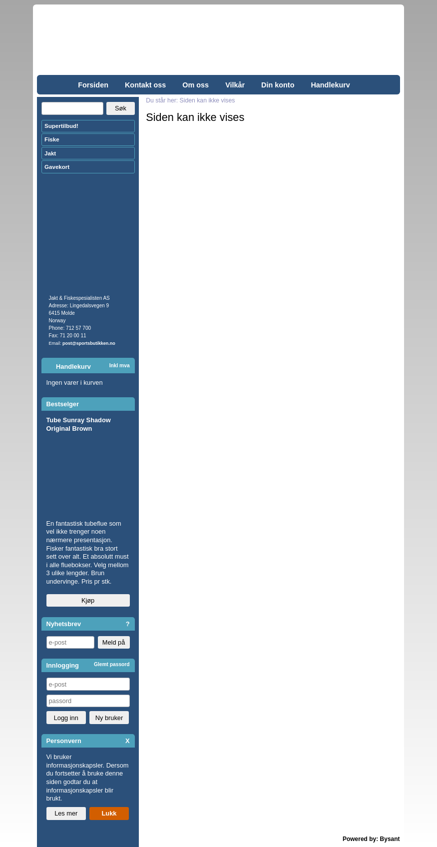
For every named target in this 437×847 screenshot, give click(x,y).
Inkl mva (119, 365)
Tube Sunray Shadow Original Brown (78, 424)
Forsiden (93, 85)
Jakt (50, 153)
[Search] (72, 108)
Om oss (195, 85)
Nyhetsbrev (63, 624)
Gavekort (56, 167)
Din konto (277, 85)
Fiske (51, 139)
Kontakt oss (145, 85)
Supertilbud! (61, 126)
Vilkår (235, 85)
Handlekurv (330, 85)
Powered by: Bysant (371, 839)
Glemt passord (112, 664)
